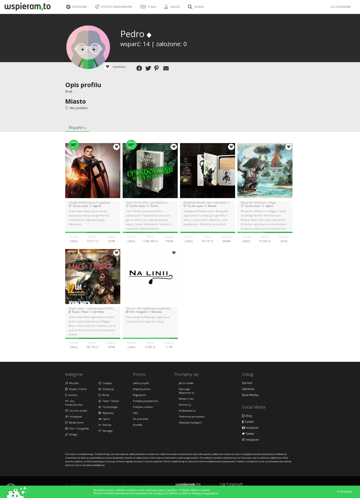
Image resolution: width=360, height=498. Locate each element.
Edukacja (106, 389)
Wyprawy (106, 413)
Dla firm (247, 383)
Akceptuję (344, 491)
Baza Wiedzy (250, 395)
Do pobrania (140, 419)
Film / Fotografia (77, 428)
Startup (104, 424)
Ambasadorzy (187, 410)
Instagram (250, 440)
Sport (104, 419)
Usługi (172, 7)
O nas (148, 7)
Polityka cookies (143, 407)
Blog (247, 416)
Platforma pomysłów (191, 416)
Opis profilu (83, 84)
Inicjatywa (73, 416)
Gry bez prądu (76, 410)
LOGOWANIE (341, 7)
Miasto (75, 101)
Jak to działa (186, 383)
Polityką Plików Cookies (195, 490)
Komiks (71, 395)
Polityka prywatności (145, 401)
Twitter (248, 434)
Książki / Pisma (76, 389)
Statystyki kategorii (190, 422)
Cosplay (105, 383)
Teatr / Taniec (108, 401)
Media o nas (186, 398)
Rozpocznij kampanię (113, 7)
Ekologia (105, 430)
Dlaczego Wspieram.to (186, 390)
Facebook (250, 428)
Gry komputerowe (74, 402)
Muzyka (72, 383)
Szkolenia (248, 389)
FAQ (135, 413)
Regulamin (139, 395)
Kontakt (137, 424)
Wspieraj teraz (142, 389)
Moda (103, 395)
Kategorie (76, 7)
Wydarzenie (74, 422)
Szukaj (196, 7)
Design (71, 434)
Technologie (108, 407)
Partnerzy (185, 404)
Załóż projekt (141, 383)
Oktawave (231, 484)
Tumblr (248, 422)
